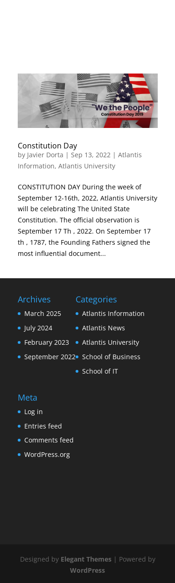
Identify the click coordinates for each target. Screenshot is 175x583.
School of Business (111, 356)
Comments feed (49, 440)
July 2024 (38, 327)
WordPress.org (47, 454)
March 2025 (42, 313)
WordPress (87, 570)
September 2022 (50, 356)
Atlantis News (103, 327)
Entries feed (43, 426)
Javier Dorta (45, 154)
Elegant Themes (86, 559)
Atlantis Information (113, 313)
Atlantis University (86, 165)
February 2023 (46, 342)
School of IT (100, 371)
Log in (33, 411)
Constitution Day (47, 146)
